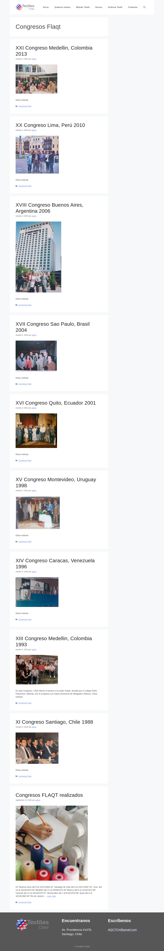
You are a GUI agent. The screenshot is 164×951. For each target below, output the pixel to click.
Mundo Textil (83, 7)
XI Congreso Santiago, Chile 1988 (54, 722)
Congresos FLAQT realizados (49, 795)
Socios (98, 7)
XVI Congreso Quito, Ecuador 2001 (56, 403)
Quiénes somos (62, 7)
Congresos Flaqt (24, 106)
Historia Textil (115, 7)
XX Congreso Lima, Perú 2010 (50, 125)
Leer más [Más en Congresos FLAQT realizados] (51, 896)
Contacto (133, 7)
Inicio (46, 7)
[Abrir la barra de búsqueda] (144, 7)
